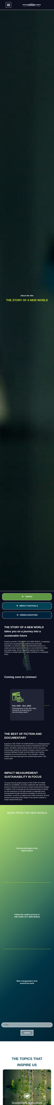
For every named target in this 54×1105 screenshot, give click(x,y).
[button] (8, 5)
